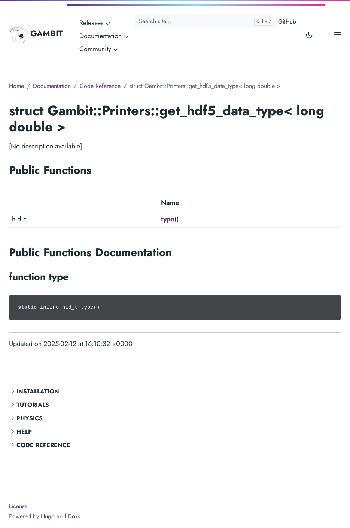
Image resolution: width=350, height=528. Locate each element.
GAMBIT (36, 34)
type (167, 219)
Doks (74, 516)
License (18, 506)
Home (16, 86)
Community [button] (99, 49)
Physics (29, 418)
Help (24, 431)
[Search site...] (205, 21)
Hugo (48, 516)
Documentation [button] (104, 36)
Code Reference (43, 445)
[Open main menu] (337, 34)
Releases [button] (95, 23)
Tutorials (32, 404)
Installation (37, 391)
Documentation (52, 86)
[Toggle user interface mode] (309, 34)
